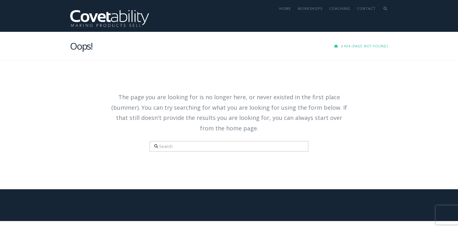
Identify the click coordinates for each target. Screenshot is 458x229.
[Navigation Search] (383, 16)
